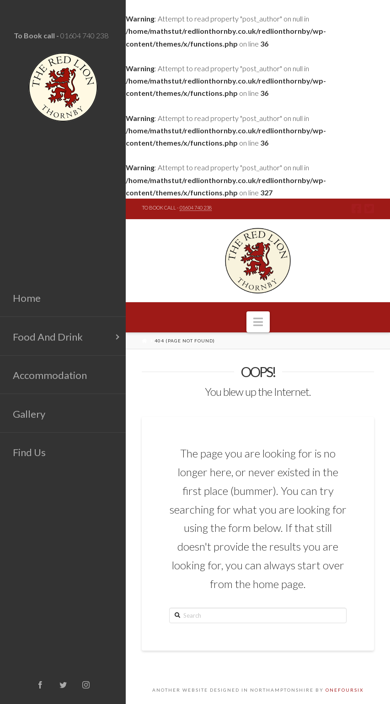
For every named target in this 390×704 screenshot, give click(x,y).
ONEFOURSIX (344, 690)
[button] (258, 321)
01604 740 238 (84, 35)
